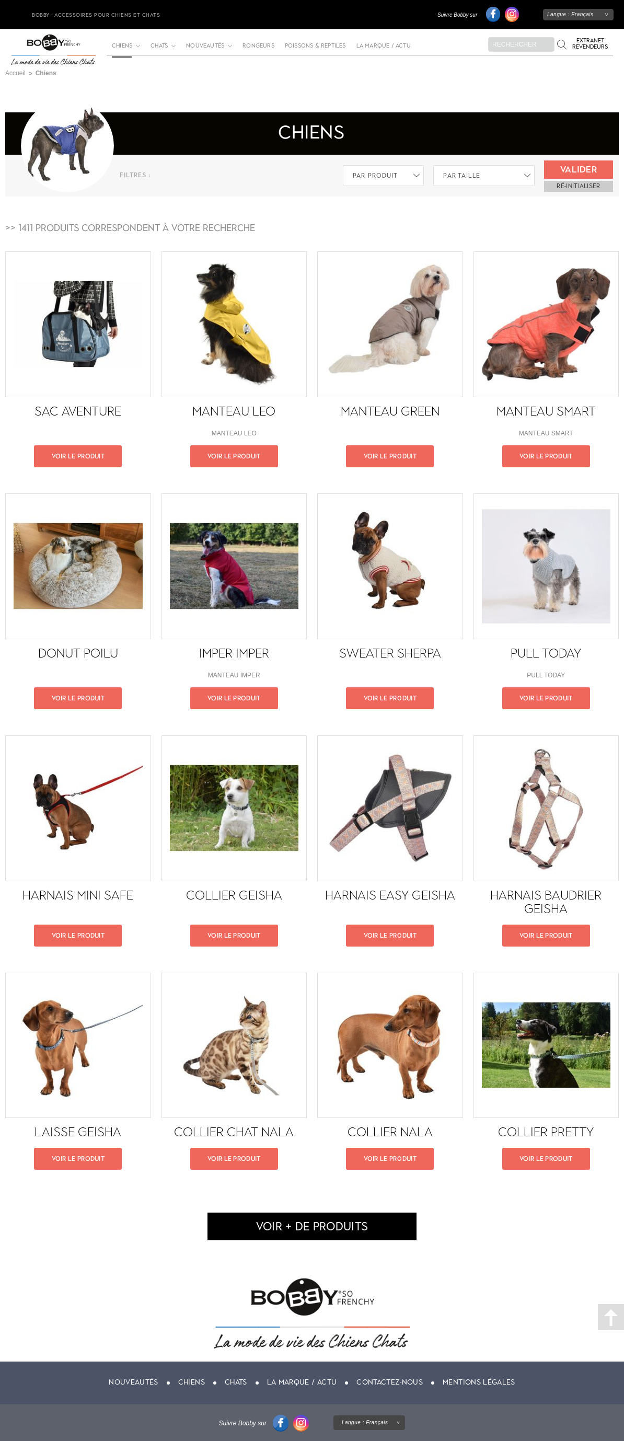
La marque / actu (383, 46)
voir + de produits (312, 1226)
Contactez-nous (389, 1382)
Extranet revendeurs (590, 43)
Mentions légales (479, 1382)
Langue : (570, 14)
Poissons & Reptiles (315, 46)
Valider (578, 169)
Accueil (15, 73)
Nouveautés (205, 46)
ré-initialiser (578, 186)
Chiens (191, 1382)
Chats (159, 46)
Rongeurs (258, 46)
